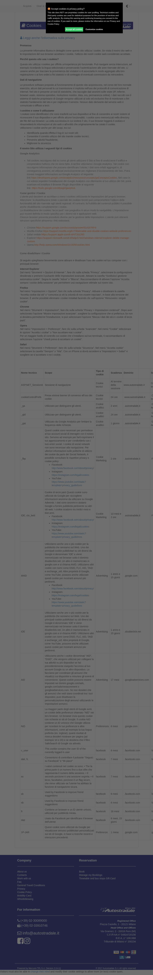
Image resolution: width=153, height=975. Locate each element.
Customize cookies (94, 29)
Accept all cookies (74, 29)
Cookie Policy (53, 24)
